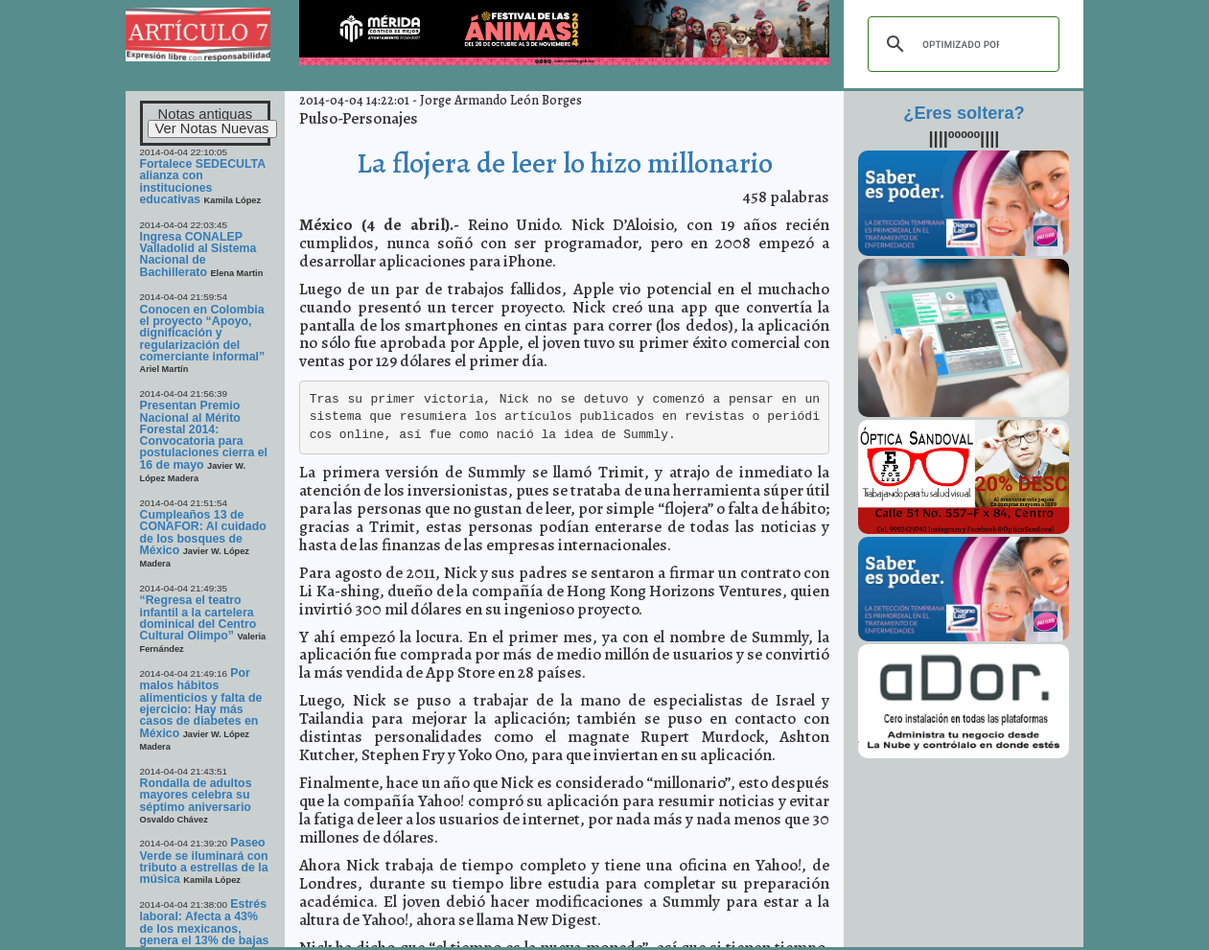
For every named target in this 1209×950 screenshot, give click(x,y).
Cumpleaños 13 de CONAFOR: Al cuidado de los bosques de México (203, 532)
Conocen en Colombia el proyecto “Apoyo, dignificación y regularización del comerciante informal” (203, 333)
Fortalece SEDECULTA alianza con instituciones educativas (203, 181)
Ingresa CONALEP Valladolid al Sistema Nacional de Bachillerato (198, 254)
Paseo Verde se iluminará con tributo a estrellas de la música (204, 861)
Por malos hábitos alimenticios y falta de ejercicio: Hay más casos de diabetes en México (201, 703)
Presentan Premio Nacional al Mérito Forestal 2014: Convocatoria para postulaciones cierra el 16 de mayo (203, 435)
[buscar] (960, 44)
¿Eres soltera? (963, 113)
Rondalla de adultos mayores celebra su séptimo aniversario (196, 795)
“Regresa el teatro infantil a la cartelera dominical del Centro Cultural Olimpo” (198, 617)
